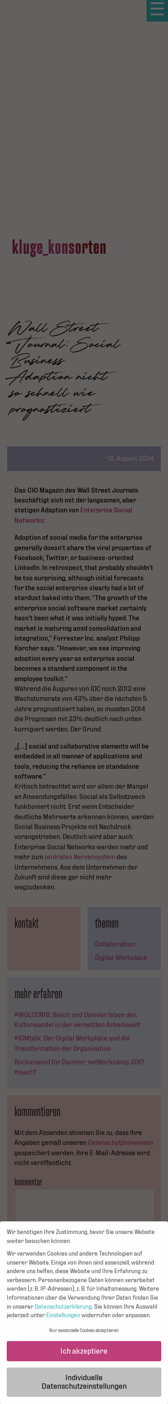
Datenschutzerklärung (63, 1310)
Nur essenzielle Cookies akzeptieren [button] (84, 1334)
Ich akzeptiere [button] (84, 1355)
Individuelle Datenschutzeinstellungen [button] (84, 1386)
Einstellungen (63, 1319)
